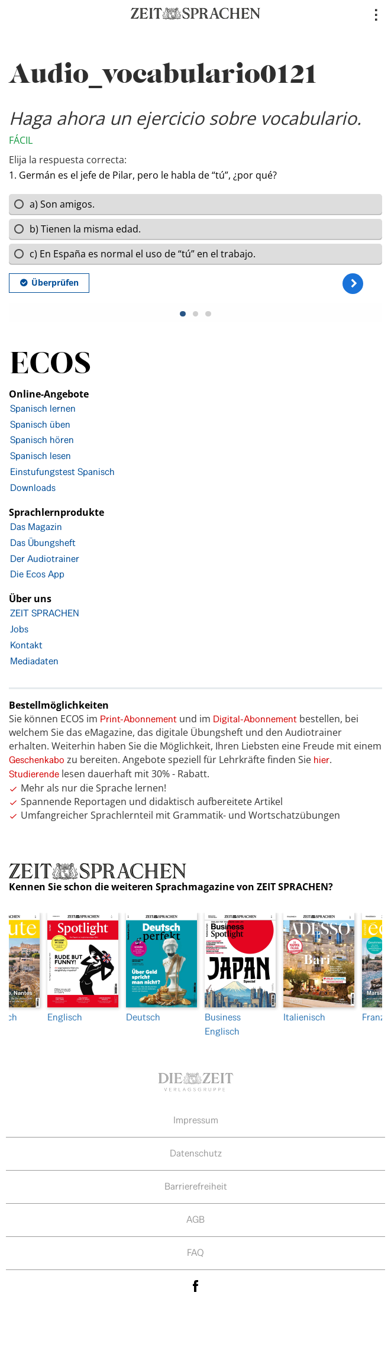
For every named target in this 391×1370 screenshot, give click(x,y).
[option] (235, 975)
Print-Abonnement (138, 719)
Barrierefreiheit (195, 1186)
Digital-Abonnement (255, 719)
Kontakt (26, 645)
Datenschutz (196, 1153)
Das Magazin (36, 527)
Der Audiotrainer (44, 558)
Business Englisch (235, 975)
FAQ (195, 1252)
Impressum (195, 1120)
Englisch (77, 968)
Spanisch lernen (43, 408)
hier (321, 760)
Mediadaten (34, 661)
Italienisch (313, 968)
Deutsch (156, 968)
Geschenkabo (36, 760)
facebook (196, 1286)
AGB (195, 1219)
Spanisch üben (40, 424)
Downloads (33, 488)
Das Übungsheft (43, 543)
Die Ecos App (37, 574)
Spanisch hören (42, 440)
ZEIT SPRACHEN (44, 613)
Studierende (34, 774)
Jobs (19, 629)
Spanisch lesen (40, 456)
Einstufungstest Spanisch (62, 472)
